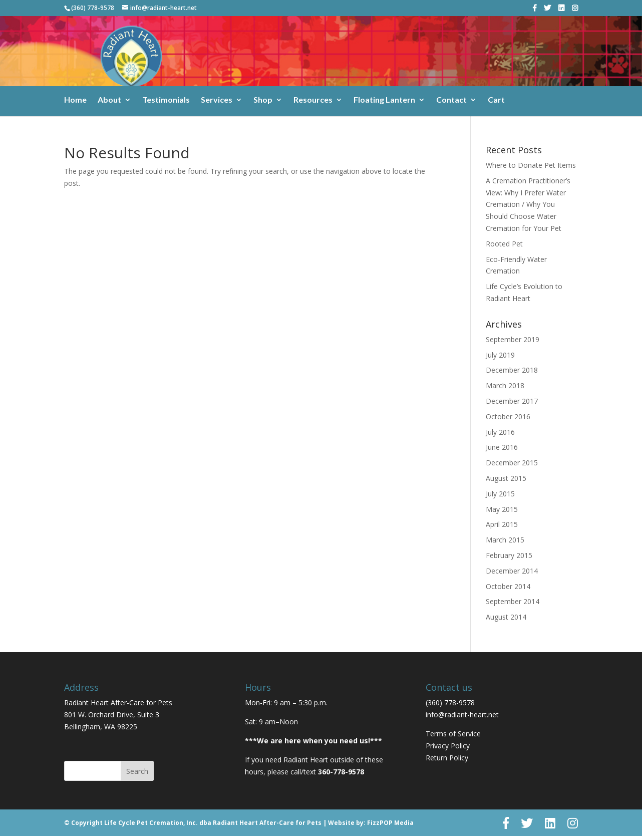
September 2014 (512, 601)
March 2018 (505, 385)
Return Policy (447, 757)
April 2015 (502, 524)
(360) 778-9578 (92, 8)
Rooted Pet (504, 243)
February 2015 (509, 555)
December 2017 (512, 401)
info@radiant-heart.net (462, 714)
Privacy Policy (448, 745)
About (109, 100)
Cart (496, 100)
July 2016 (500, 432)
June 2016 (502, 447)
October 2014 (508, 586)
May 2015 (502, 509)
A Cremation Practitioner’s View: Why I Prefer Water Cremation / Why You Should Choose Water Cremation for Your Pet (528, 204)
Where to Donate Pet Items (531, 165)
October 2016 (508, 416)
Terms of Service (453, 733)
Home (75, 100)
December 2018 (512, 370)
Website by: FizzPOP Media (371, 822)
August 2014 (506, 617)
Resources (313, 100)
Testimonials (166, 100)
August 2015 (506, 478)
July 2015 (500, 493)
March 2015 (505, 539)
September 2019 (512, 339)
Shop (262, 100)
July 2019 (500, 355)
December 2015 (512, 462)
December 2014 (512, 571)
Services (216, 100)
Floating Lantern (384, 100)
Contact (451, 100)
